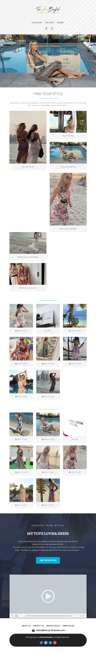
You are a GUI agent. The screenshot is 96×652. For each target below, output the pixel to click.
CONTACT (60, 23)
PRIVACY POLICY (53, 626)
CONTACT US (38, 626)
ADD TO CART (22, 331)
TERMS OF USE (68, 626)
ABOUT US (26, 626)
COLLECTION (37, 23)
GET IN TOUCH (48, 560)
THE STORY (49, 23)
